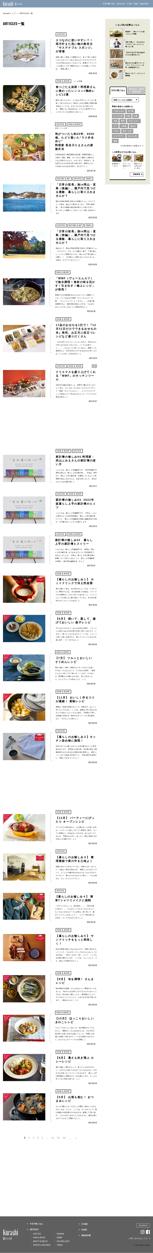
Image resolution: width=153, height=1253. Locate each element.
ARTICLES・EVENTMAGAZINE (136, 90)
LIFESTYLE (61, 34)
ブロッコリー (134, 121)
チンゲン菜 (118, 116)
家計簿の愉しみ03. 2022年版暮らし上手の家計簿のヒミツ (76, 504)
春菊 (115, 141)
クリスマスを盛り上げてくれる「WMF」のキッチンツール (76, 376)
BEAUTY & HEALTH (40, 1241)
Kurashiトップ (9, 13)
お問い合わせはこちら (138, 1239)
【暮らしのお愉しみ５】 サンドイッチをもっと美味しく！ (75, 940)
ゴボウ (116, 131)
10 (52, 1138)
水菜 (115, 121)
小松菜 (123, 126)
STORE (129, 3)
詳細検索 (136, 174)
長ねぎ (133, 126)
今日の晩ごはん (109, 3)
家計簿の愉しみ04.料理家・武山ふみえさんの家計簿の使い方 (76, 460)
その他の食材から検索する (130, 146)
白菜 (135, 116)
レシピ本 (63, 128)
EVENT (136, 3)
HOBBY (59, 1237)
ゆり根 (130, 111)
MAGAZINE (144, 3)
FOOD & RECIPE (63, 81)
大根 (128, 116)
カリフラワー (119, 136)
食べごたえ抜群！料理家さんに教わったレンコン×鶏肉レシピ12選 (76, 91)
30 (64, 1138)
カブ (115, 126)
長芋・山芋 (127, 131)
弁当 (57, 128)
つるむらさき (119, 111)
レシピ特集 (78, 81)
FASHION (60, 1233)
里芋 (122, 121)
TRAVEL (89, 178)
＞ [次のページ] (76, 1138)
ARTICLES (121, 3)
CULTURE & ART (63, 178)
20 (58, 1138)
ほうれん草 (132, 136)
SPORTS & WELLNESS (42, 1245)
